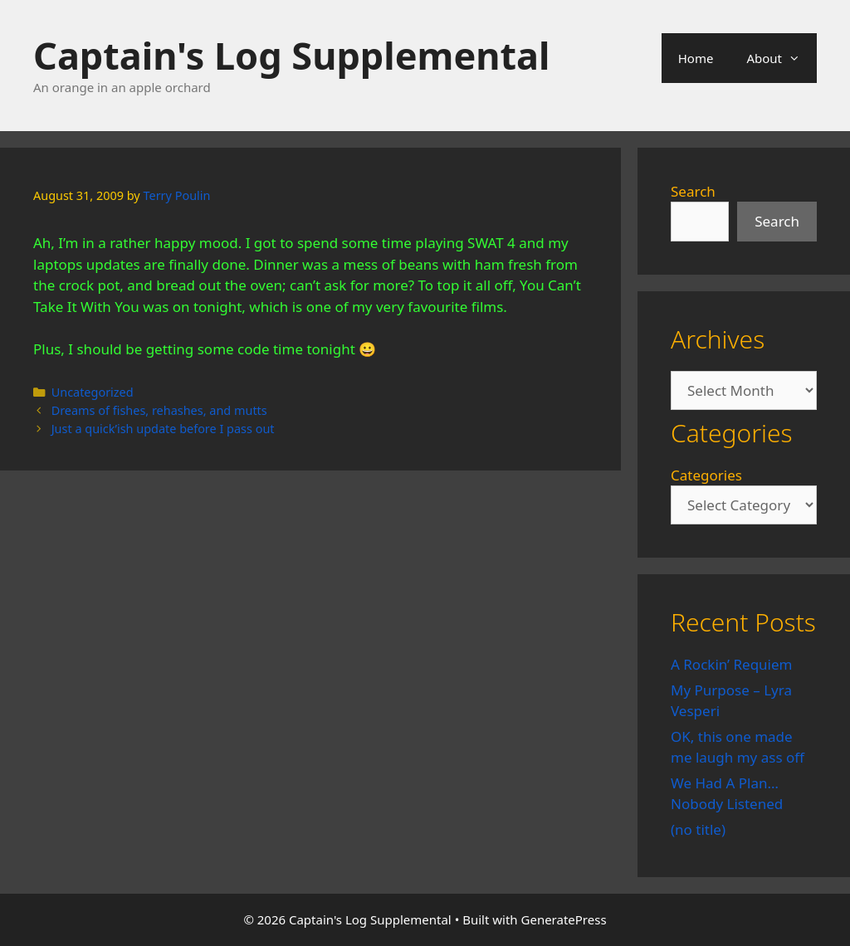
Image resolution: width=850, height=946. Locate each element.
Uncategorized (92, 392)
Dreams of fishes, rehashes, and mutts (159, 410)
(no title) (698, 829)
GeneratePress (564, 919)
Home (696, 58)
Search (693, 191)
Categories (706, 475)
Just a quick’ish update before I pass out (163, 428)
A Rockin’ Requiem (732, 664)
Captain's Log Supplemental (291, 55)
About (781, 58)
